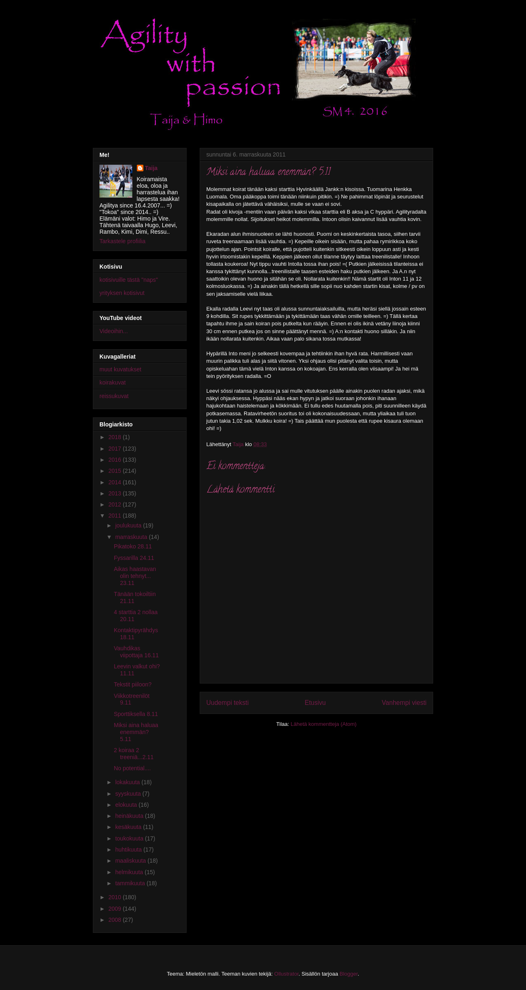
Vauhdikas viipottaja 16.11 (136, 651)
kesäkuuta (129, 827)
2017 (115, 448)
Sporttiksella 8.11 (136, 714)
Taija (151, 168)
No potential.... (132, 768)
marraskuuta (132, 537)
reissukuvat (114, 396)
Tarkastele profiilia (122, 241)
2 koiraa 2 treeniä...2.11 (134, 753)
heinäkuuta (130, 816)
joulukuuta (129, 525)
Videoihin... (113, 331)
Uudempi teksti (227, 702)
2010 (115, 897)
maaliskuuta (131, 860)
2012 (115, 504)
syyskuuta (128, 793)
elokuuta (126, 804)
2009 (115, 908)
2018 (115, 437)
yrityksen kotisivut (122, 293)
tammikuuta (130, 883)
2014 (115, 482)
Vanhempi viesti (404, 702)
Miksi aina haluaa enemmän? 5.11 (136, 732)
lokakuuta (128, 782)
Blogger (348, 974)
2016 (115, 459)
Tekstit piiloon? (133, 684)
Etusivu (315, 702)
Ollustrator (286, 974)
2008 (115, 919)
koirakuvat (112, 382)
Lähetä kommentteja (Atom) (323, 724)
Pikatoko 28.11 (133, 546)
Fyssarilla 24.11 (134, 558)
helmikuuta (130, 872)
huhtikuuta (129, 849)
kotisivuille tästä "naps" (128, 279)
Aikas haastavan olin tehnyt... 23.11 (135, 576)
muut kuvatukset (120, 369)
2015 (115, 470)
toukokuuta (130, 838)
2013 (115, 493)
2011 (115, 515)
